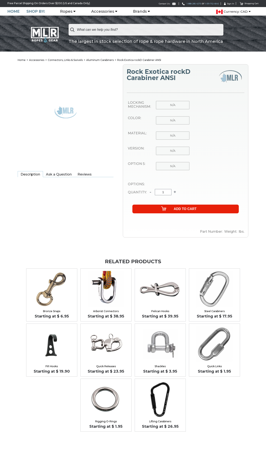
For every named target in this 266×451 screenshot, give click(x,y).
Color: (134, 118)
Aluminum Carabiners (100, 60)
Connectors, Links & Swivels (65, 60)
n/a (172, 105)
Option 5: (136, 164)
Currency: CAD (232, 11)
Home (13, 11)
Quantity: (137, 192)
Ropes (68, 11)
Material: (137, 133)
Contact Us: (149, 3)
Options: (136, 184)
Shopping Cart (247, 3)
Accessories (104, 11)
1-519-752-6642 (204, 3)
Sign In (224, 3)
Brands (141, 11)
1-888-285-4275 (178, 3)
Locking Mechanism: (139, 105)
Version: (136, 149)
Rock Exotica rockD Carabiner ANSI (139, 60)
